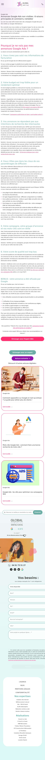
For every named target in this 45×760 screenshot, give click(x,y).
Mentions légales (23, 699)
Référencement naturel (22, 706)
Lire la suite (8, 407)
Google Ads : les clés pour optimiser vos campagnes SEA (22, 493)
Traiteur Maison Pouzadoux (22, 719)
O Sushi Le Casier (22, 716)
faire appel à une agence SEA (31, 107)
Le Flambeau (22, 721)
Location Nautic (22, 726)
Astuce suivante (21, 358)
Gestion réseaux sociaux (22, 711)
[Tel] (42, 4)
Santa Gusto (22, 725)
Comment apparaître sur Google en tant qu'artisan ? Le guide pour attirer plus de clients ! (22, 399)
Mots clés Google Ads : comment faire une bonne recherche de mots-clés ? (21, 446)
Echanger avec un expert (22, 352)
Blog (22, 697)
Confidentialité (22, 701)
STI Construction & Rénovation (22, 720)
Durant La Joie (22, 715)
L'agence (22, 695)
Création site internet (22, 705)
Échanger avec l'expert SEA (22, 339)
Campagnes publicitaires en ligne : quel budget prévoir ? (26, 114)
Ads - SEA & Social (22, 707)
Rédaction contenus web (22, 710)
